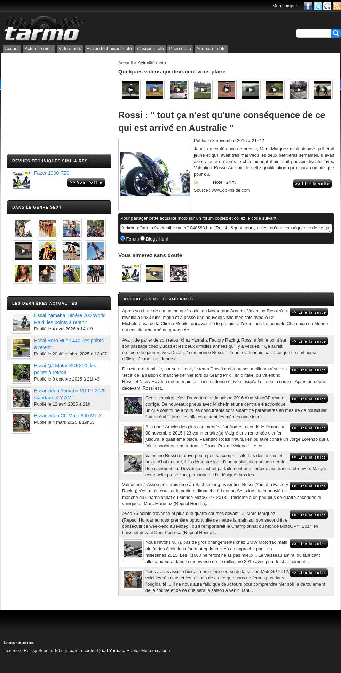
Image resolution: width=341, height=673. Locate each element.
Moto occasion (155, 650)
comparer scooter (78, 650)
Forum (132, 239)
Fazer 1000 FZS (52, 173)
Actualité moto (39, 48)
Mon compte (284, 5)
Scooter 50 (49, 650)
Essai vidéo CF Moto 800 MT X (68, 415)
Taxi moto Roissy (20, 650)
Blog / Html (156, 239)
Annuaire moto (211, 48)
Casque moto (150, 48)
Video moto (69, 48)
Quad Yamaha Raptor (118, 650)
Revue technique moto (109, 48)
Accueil (12, 48)
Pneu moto (180, 48)
